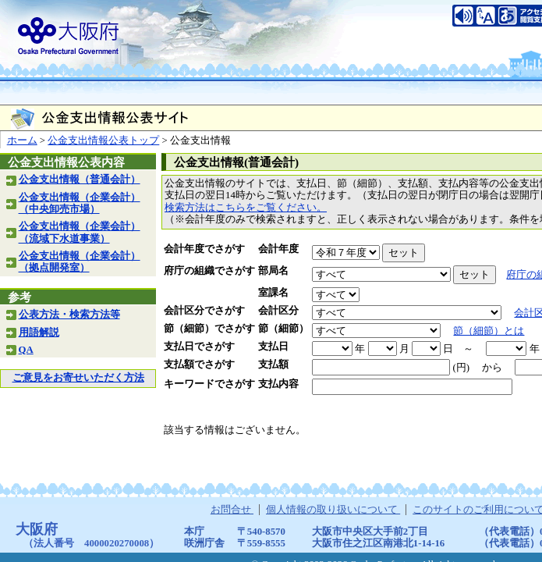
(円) (460, 367)
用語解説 (39, 332)
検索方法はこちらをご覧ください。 (246, 207)
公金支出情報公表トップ (103, 140)
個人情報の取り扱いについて (333, 509)
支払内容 (278, 384)
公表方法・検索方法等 (69, 314)
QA (26, 349)
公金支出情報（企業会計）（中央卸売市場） (79, 203)
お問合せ (232, 509)
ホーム (22, 140)
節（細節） (283, 328)
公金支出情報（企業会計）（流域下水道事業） (79, 232)
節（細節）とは (488, 330)
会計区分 (278, 310)
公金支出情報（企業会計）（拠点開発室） (79, 262)
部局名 (273, 270)
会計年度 (278, 249)
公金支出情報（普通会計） (79, 179)
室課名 (273, 292)
